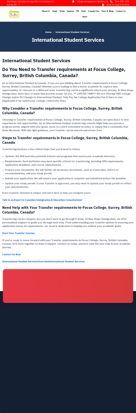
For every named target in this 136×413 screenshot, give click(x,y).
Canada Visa (93, 11)
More (84, 17)
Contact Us (121, 11)
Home (48, 32)
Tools (83, 11)
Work (62, 11)
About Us (46, 11)
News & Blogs (107, 11)
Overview (43, 261)
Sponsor (70, 11)
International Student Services (20, 261)
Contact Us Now (11, 254)
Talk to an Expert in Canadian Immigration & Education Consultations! (42, 199)
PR (77, 11)
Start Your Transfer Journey (18, 233)
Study (54, 11)
